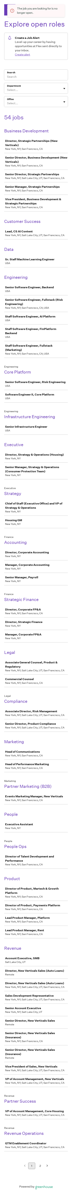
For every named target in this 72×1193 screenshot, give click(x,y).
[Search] (36, 77)
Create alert (22, 54)
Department (14, 85)
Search (11, 72)
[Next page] (47, 1166)
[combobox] (7, 90)
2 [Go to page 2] (40, 1166)
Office (10, 99)
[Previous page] (24, 1166)
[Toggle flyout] (64, 88)
